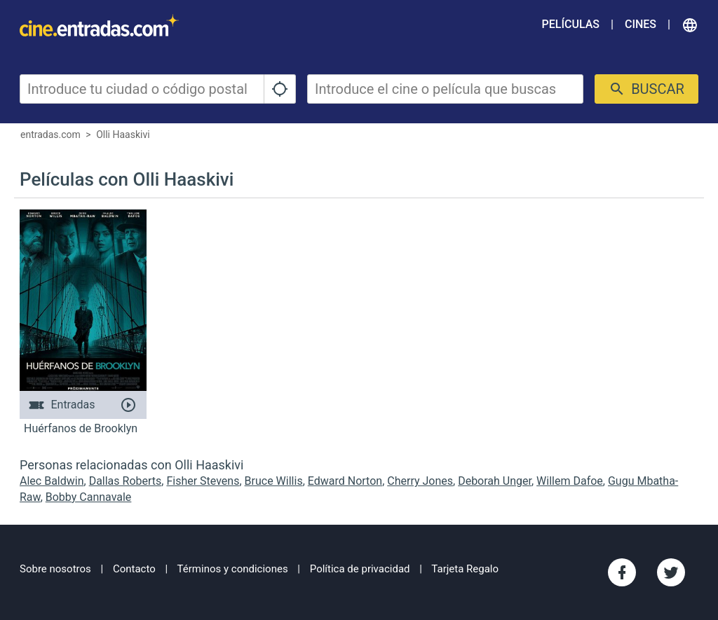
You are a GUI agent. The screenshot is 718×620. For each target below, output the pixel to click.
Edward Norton (345, 481)
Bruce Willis (274, 481)
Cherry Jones (420, 481)
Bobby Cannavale (89, 497)
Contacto (134, 569)
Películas (571, 24)
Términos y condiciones (232, 569)
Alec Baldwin (52, 481)
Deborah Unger (494, 481)
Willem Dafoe (569, 481)
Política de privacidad (360, 569)
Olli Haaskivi (122, 134)
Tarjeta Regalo (465, 569)
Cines (640, 24)
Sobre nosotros (55, 569)
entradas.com (50, 134)
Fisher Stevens (202, 481)
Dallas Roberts (125, 481)
